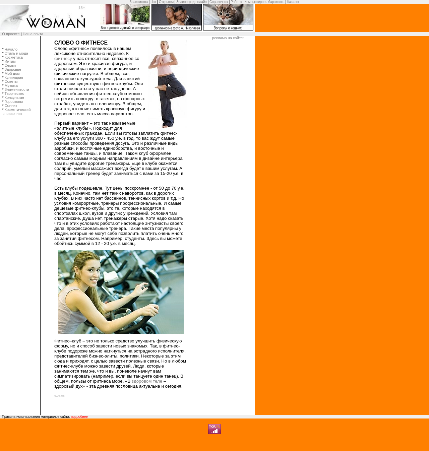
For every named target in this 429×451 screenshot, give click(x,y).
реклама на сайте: (228, 38)
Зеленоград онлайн (191, 2)
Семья (10, 65)
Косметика (14, 57)
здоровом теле (147, 381)
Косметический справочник (19, 112)
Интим (10, 61)
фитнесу (63, 58)
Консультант (15, 97)
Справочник (218, 2)
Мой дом (12, 73)
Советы (11, 81)
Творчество (14, 93)
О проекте (10, 34)
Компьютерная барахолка (264, 2)
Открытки (166, 2)
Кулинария (14, 77)
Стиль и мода (16, 53)
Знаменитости (17, 89)
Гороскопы (14, 102)
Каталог (293, 2)
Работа (236, 2)
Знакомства (139, 2)
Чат (153, 2)
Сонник (11, 106)
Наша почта (33, 34)
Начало (11, 49)
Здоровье (13, 69)
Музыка (11, 85)
